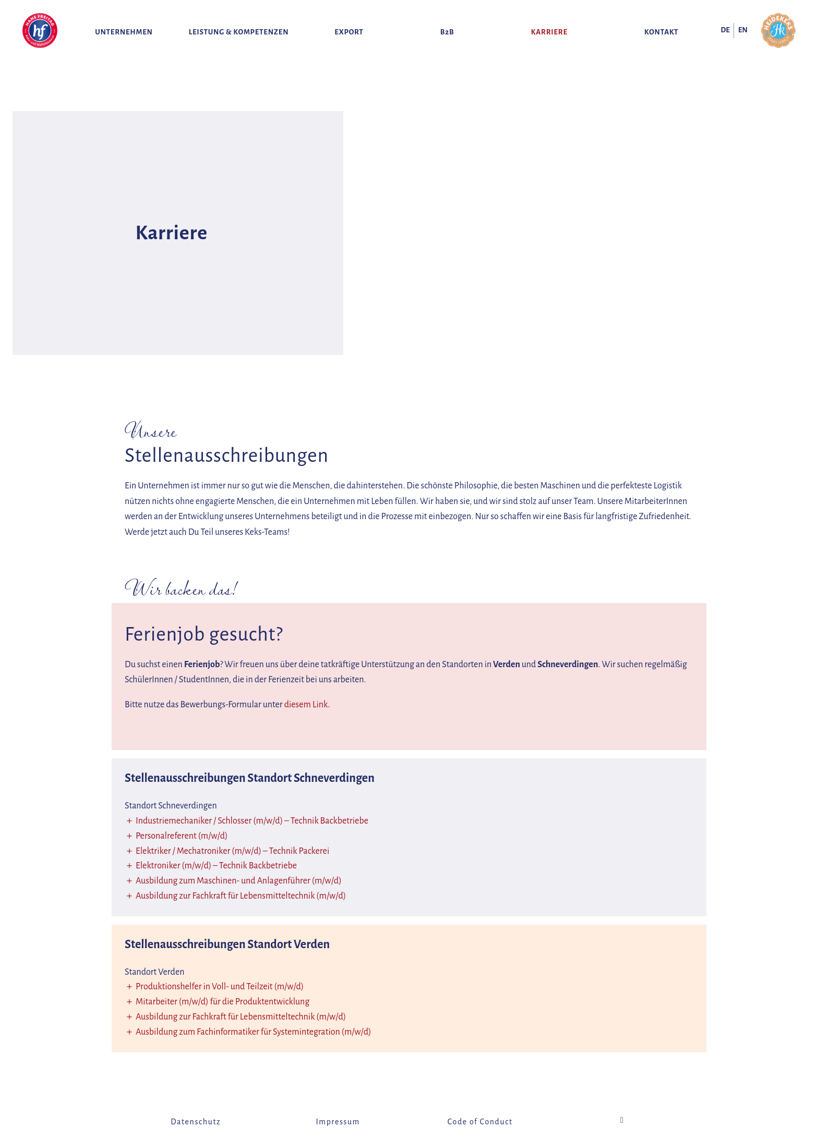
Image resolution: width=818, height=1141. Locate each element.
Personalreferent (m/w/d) (182, 836)
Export (348, 32)
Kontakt (661, 32)
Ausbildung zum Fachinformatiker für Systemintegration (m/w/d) (253, 1032)
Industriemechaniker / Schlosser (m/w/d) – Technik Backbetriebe (252, 821)
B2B (447, 32)
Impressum (338, 1122)
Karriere (549, 32)
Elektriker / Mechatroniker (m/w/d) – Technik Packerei (232, 851)
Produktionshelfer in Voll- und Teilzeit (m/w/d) (220, 986)
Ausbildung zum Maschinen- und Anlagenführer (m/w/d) (239, 881)
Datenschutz (196, 1122)
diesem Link (306, 704)
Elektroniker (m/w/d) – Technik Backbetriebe (216, 865)
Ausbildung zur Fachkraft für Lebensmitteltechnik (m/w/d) (241, 1017)
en (743, 30)
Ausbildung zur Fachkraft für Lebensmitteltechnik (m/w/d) (241, 896)
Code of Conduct (480, 1122)
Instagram (622, 1120)
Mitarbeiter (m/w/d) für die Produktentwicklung (222, 1002)
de (725, 30)
